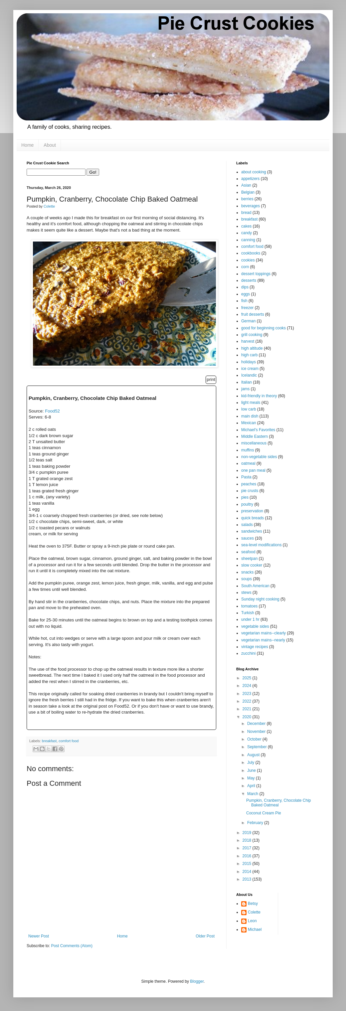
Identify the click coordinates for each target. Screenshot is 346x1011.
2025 (248, 678)
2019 (248, 832)
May (251, 778)
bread (246, 212)
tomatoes (249, 606)
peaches (248, 484)
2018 (248, 840)
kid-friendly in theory (259, 396)
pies (245, 497)
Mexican (248, 423)
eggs (245, 294)
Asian (246, 185)
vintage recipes (254, 646)
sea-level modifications (261, 545)
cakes (246, 226)
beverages (250, 206)
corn (245, 266)
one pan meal (253, 470)
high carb (249, 355)
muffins (247, 450)
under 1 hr (250, 619)
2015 (248, 863)
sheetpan (249, 558)
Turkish (247, 612)
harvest (247, 341)
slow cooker (251, 565)
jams (245, 389)
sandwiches (251, 531)
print (211, 379)
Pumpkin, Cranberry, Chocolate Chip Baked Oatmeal (278, 802)
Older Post (205, 936)
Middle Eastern (254, 436)
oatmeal (248, 463)
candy (246, 233)
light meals (250, 402)
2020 (248, 717)
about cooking (253, 172)
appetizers (250, 178)
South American (255, 586)
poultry (247, 504)
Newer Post (38, 936)
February (255, 822)
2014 (248, 871)
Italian (246, 382)
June (252, 770)
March (253, 793)
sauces (247, 538)
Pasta (246, 477)
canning (248, 240)
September (257, 747)
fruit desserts (252, 314)
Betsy (253, 903)
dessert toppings (255, 273)
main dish (249, 416)
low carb (248, 409)
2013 (248, 879)
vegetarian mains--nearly (263, 640)
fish (244, 300)
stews (246, 592)
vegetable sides (255, 626)
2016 (248, 856)
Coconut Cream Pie (263, 813)
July (251, 762)
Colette (254, 912)
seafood (248, 552)
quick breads (252, 518)
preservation (252, 511)
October (254, 739)
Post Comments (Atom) (71, 945)
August (254, 755)
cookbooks (250, 253)
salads (247, 524)
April (251, 785)
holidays (248, 362)
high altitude (252, 348)
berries (247, 199)
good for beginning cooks (263, 328)
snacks (247, 572)
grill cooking (251, 334)
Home (27, 145)
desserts (248, 280)
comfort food (69, 741)
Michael (254, 929)
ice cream (250, 368)
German (248, 321)
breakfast (49, 741)
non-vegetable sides (259, 456)
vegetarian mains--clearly (263, 633)
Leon (252, 921)
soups (246, 579)
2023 (248, 693)
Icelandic (249, 375)
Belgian (248, 192)
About (50, 145)
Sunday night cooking (260, 599)
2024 (248, 685)
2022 (248, 701)
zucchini (248, 653)
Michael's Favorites (258, 429)
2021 (248, 709)
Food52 (52, 411)
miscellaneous (253, 443)
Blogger (197, 981)
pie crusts (249, 490)
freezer (247, 307)
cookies (248, 260)
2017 (248, 848)
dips (245, 287)
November (257, 731)
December (257, 723)
